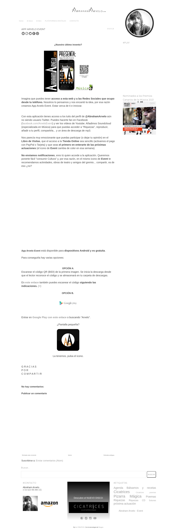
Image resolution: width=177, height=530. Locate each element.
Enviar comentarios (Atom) (49, 460)
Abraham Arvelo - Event (131, 511)
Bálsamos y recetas (141, 487)
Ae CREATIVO (79, 527)
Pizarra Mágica (127, 496)
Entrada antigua (109, 455)
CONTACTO (74, 21)
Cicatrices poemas (146, 492)
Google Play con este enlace (49, 317)
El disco (30, 21)
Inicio (70, 455)
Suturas (152, 500)
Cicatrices (122, 492)
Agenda (118, 487)
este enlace (32, 282)
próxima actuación (125, 503)
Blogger (100, 527)
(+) (39, 286)
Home (21, 21)
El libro (38, 21)
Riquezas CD (137, 500)
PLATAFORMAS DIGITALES (55, 21)
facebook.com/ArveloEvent (37, 123)
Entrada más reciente (29, 455)
